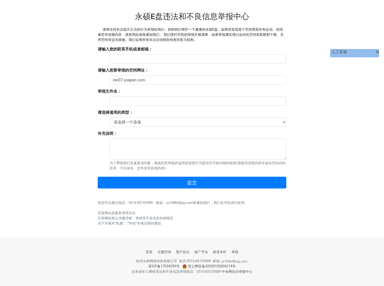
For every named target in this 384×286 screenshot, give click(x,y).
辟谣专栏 (220, 252)
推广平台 (201, 252)
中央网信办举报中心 (237, 272)
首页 (149, 252)
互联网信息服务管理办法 (116, 213)
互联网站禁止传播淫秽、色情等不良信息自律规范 (135, 218)
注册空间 (164, 252)
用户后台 (183, 252)
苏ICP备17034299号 (164, 266)
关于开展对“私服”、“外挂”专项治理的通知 (129, 223)
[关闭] (377, 52)
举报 (234, 252)
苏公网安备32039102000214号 (209, 266)
